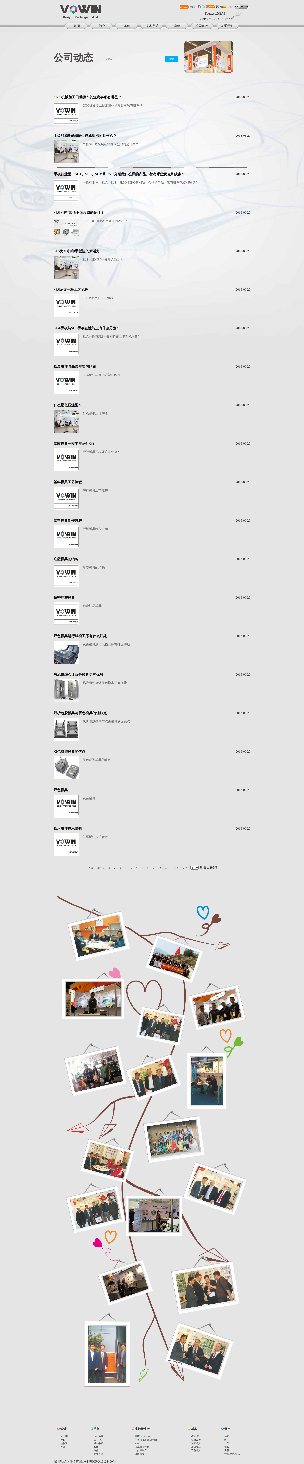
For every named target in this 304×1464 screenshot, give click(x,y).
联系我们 (227, 25)
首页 (77, 25)
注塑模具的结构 (66, 559)
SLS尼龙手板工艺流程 (71, 290)
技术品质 (152, 25)
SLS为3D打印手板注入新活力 (77, 251)
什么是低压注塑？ (68, 405)
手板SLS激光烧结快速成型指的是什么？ (85, 136)
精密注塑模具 (64, 598)
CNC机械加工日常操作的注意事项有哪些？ (87, 97)
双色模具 (61, 790)
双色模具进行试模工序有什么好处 (80, 636)
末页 (185, 867)
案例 (127, 25)
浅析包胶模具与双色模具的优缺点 (80, 713)
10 (159, 867)
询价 (177, 25)
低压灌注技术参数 (68, 828)
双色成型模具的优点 (69, 752)
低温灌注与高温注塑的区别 (75, 367)
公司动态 (202, 25)
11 (166, 867)
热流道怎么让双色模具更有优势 (78, 675)
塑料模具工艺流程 (68, 482)
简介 (102, 25)
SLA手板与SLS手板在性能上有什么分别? (86, 328)
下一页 (175, 867)
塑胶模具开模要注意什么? (74, 444)
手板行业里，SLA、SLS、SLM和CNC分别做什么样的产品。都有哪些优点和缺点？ (119, 174)
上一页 (101, 867)
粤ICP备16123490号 (102, 1461)
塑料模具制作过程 (68, 521)
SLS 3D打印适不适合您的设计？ (79, 213)
